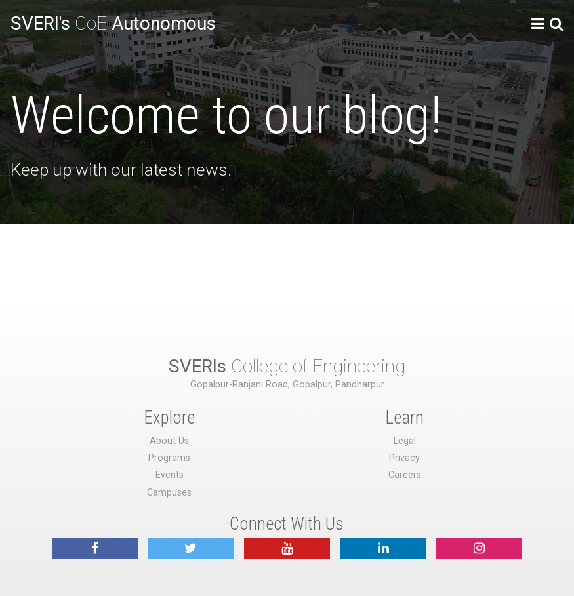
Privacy (404, 458)
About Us (169, 441)
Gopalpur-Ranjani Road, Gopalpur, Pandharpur (287, 384)
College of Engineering (287, 366)
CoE (113, 23)
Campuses (169, 492)
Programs (169, 458)
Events (169, 475)
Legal (405, 441)
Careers (404, 475)
